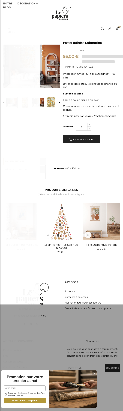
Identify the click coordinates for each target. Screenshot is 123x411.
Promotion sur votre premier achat (24, 377)
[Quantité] (81, 127)
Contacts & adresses (76, 297)
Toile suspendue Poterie (101, 244)
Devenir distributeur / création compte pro (89, 308)
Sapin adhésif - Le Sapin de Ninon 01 (61, 246)
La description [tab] (17, 162)
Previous (3, 102)
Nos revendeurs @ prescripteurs (83, 302)
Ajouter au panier (81, 139)
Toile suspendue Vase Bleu (21, 244)
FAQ (5, 356)
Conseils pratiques (13, 361)
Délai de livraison (12, 350)
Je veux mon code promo (23, 400)
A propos (70, 291)
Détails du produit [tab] (19, 169)
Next (59, 102)
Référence (68, 66)
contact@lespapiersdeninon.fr (31, 315)
